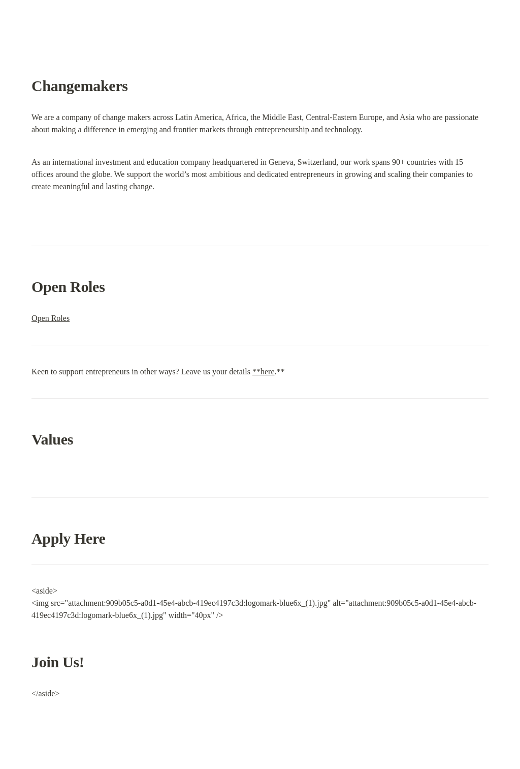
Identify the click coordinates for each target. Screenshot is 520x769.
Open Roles (50, 318)
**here (263, 371)
